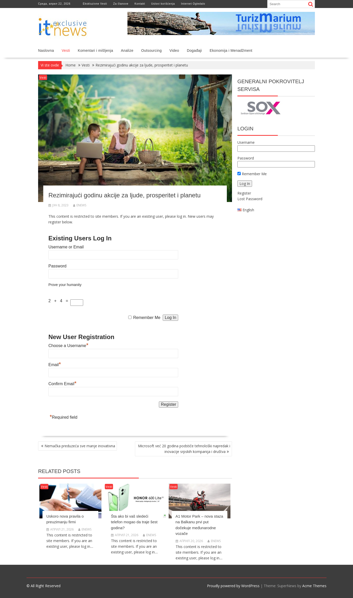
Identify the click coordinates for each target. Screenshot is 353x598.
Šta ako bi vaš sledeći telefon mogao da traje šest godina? (134, 522)
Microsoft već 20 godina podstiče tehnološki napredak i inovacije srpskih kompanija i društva (184, 448)
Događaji (194, 50)
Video (174, 50)
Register (244, 193)
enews (79, 205)
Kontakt (140, 3)
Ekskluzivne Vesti (95, 3)
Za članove (120, 3)
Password (57, 266)
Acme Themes (314, 585)
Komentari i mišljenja (95, 50)
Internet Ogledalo (193, 3)
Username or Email (66, 247)
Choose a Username (68, 345)
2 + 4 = (59, 301)
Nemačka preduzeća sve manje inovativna (80, 445)
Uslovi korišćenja (163, 3)
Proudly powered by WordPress (233, 585)
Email (54, 365)
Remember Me (146, 317)
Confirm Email (62, 384)
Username (246, 142)
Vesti (66, 50)
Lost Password (249, 198)
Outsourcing (151, 50)
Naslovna (46, 50)
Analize (127, 50)
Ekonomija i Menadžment (231, 50)
